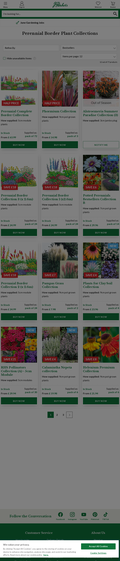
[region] (59, 550)
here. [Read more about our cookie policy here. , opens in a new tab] (46, 555)
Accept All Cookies (98, 546)
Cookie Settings (98, 553)
